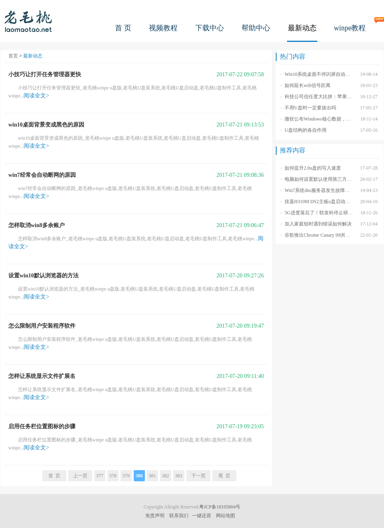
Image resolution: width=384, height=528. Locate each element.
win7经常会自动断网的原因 (42, 175)
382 (165, 476)
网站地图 (225, 515)
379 (126, 476)
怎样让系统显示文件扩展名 (41, 376)
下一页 (198, 476)
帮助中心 (255, 28)
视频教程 (163, 28)
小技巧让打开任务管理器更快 (44, 74)
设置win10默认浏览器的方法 (43, 276)
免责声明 (154, 515)
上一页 (80, 476)
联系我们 (178, 515)
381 (152, 476)
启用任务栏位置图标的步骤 (41, 426)
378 (113, 476)
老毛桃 (28, 21)
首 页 (123, 28)
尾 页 (224, 476)
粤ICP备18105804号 (219, 507)
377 (99, 476)
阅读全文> (36, 96)
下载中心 (209, 28)
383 (178, 476)
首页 (13, 56)
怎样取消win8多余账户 (36, 225)
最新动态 (302, 28)
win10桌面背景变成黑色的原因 (46, 125)
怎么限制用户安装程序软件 (41, 326)
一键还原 (201, 515)
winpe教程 (350, 28)
